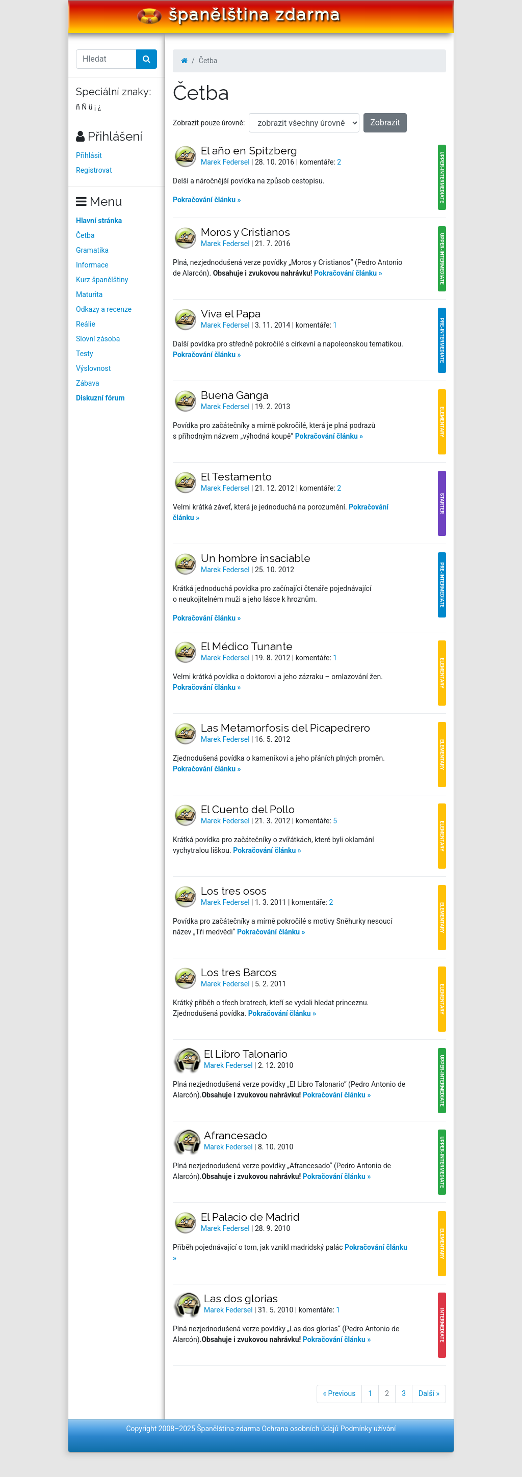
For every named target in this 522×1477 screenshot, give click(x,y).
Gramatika (92, 250)
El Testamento (236, 476)
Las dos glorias (241, 1298)
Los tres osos (234, 890)
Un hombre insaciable (255, 558)
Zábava (87, 383)
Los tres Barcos (239, 972)
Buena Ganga (234, 395)
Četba (85, 235)
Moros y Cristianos (245, 232)
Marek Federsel (226, 162)
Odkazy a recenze (104, 309)
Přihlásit (89, 155)
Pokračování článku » (207, 200)
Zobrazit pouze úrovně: (209, 123)
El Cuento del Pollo (248, 809)
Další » (429, 1393)
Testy (84, 354)
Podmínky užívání (368, 1429)
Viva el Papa (230, 313)
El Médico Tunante (247, 646)
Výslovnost (93, 368)
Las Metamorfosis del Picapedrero (285, 727)
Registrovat (94, 170)
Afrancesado (235, 1135)
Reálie (85, 324)
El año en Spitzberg (249, 150)
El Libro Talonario (246, 1054)
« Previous (339, 1393)
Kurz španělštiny (102, 280)
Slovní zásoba (98, 339)
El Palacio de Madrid (250, 1217)
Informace (92, 265)
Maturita (89, 294)
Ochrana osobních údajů (300, 1429)
